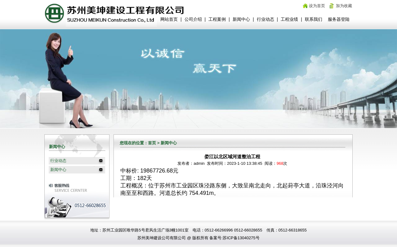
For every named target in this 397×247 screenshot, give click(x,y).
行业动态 (265, 19)
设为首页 (317, 5)
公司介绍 (193, 19)
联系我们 (313, 19)
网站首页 (169, 19)
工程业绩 (289, 19)
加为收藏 (344, 5)
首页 (152, 143)
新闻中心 (241, 19)
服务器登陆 (339, 19)
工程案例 (217, 19)
